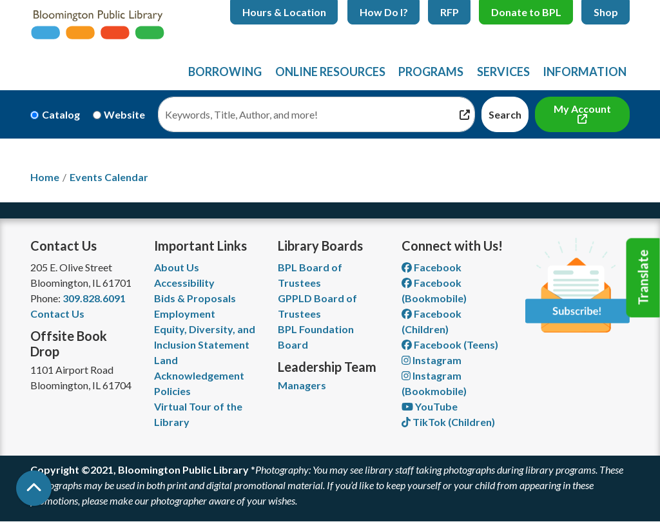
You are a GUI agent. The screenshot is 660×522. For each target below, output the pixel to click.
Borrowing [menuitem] (225, 71)
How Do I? (384, 12)
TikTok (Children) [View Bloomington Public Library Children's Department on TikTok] (448, 422)
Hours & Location (284, 12)
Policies (172, 391)
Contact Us (57, 313)
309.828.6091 (94, 298)
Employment (184, 313)
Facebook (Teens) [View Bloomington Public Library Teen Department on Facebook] (450, 344)
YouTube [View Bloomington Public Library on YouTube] (430, 406)
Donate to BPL (526, 12)
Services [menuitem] (503, 71)
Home (44, 177)
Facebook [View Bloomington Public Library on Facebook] (431, 267)
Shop (606, 12)
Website (124, 114)
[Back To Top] (34, 488)
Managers (302, 385)
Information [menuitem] (584, 71)
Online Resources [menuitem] (330, 71)
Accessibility (184, 282)
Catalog (61, 114)
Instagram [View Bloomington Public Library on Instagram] (431, 360)
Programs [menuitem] (430, 71)
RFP (449, 12)
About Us (176, 267)
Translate (643, 277)
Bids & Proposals (195, 298)
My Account (582, 108)
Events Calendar (109, 177)
